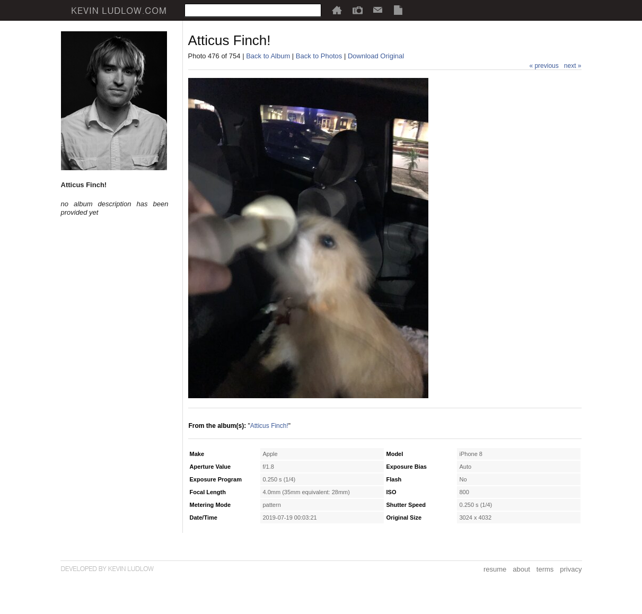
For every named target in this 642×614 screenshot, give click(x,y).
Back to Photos (319, 56)
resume (494, 569)
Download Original (376, 56)
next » (573, 65)
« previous (543, 65)
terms (545, 569)
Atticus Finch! (269, 425)
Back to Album (268, 56)
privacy (571, 569)
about (521, 569)
